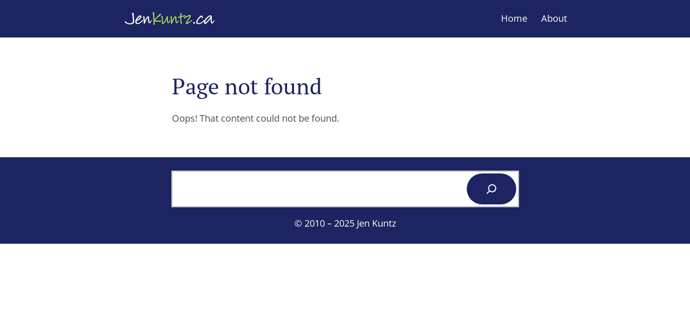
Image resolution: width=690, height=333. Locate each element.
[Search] (491, 188)
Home (514, 18)
